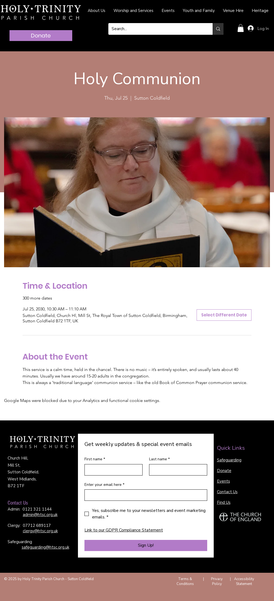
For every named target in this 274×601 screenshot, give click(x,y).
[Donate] (41, 35)
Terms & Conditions (185, 581)
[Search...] (156, 29)
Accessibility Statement (244, 581)
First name (94, 459)
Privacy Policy (217, 581)
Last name (159, 459)
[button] (240, 28)
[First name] (112, 469)
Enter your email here (104, 484)
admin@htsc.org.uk (40, 514)
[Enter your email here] (144, 495)
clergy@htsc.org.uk (40, 531)
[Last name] (176, 469)
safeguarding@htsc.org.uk (45, 547)
